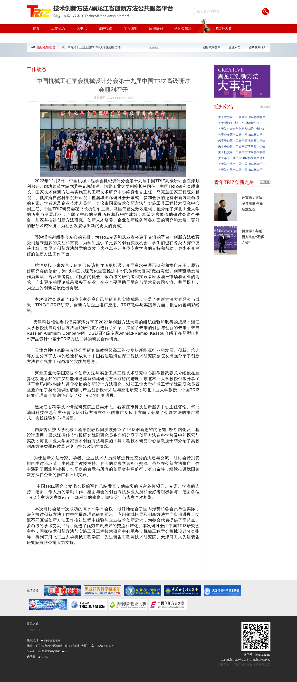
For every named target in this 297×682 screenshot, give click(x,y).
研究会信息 (183, 28)
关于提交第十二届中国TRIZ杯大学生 (242, 152)
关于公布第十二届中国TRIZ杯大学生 (242, 134)
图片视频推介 (257, 47)
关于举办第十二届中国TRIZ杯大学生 (242, 140)
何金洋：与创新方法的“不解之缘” (253, 237)
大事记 (82, 28)
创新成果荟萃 (211, 47)
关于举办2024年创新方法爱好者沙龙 (241, 128)
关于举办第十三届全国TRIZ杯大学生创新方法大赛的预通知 (93, 47)
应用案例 (156, 28)
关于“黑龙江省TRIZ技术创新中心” (240, 123)
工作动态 (58, 28)
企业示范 (234, 47)
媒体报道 (105, 28)
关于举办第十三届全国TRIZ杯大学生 (242, 117)
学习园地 (130, 28)
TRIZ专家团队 (43, 38)
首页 (36, 28)
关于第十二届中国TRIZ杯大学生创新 (242, 158)
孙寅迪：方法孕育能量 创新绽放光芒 (252, 203)
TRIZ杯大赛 (214, 28)
